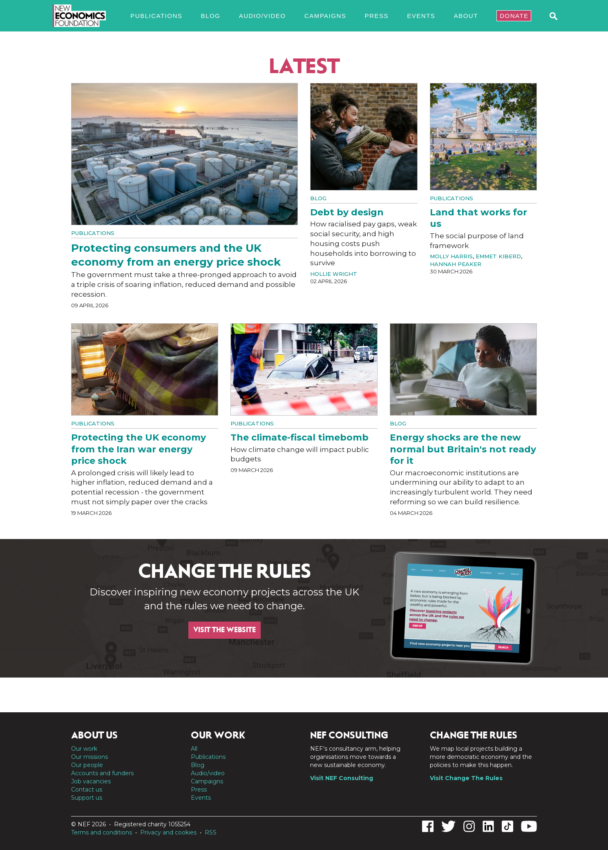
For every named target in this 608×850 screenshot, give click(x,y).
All (194, 748)
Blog (211, 15)
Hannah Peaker (455, 264)
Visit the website (224, 630)
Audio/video (262, 15)
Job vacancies (91, 781)
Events (421, 15)
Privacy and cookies (168, 832)
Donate (514, 15)
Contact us (86, 789)
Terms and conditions (101, 832)
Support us (86, 797)
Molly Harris (451, 256)
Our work (84, 748)
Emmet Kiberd (498, 256)
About (466, 15)
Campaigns (325, 15)
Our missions (89, 757)
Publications (156, 15)
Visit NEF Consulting (341, 778)
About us (94, 735)
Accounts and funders (102, 773)
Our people (87, 765)
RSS (211, 832)
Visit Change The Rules (466, 778)
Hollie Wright (333, 274)
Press (377, 15)
